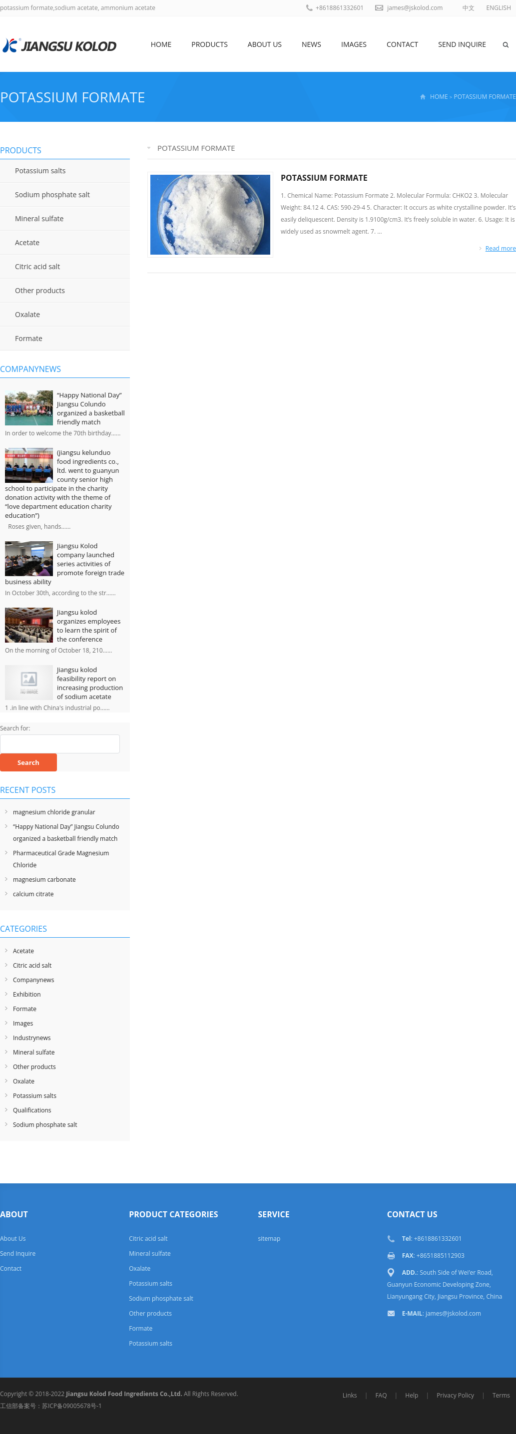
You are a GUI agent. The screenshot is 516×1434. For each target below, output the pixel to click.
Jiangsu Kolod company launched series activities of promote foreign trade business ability (64, 563)
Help (411, 1395)
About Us (265, 44)
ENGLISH (499, 7)
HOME (439, 96)
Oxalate (27, 314)
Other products (40, 290)
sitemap (269, 1238)
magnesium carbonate (44, 879)
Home (161, 44)
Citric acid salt (37, 266)
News (311, 44)
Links (350, 1395)
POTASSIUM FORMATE (324, 177)
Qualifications (32, 1110)
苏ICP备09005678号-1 (72, 1406)
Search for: (15, 728)
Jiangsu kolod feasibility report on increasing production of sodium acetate (90, 683)
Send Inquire (462, 44)
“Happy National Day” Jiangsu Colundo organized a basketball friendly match (91, 408)
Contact (402, 44)
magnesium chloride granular (54, 812)
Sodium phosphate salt (52, 194)
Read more (501, 248)
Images (354, 44)
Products (209, 44)
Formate (28, 338)
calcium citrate (33, 894)
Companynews (33, 980)
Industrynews (31, 1038)
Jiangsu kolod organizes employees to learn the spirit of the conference (88, 626)
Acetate (27, 242)
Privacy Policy (455, 1395)
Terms (501, 1395)
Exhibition (27, 994)
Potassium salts (40, 170)
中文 (469, 7)
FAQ (381, 1395)
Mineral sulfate (39, 218)
